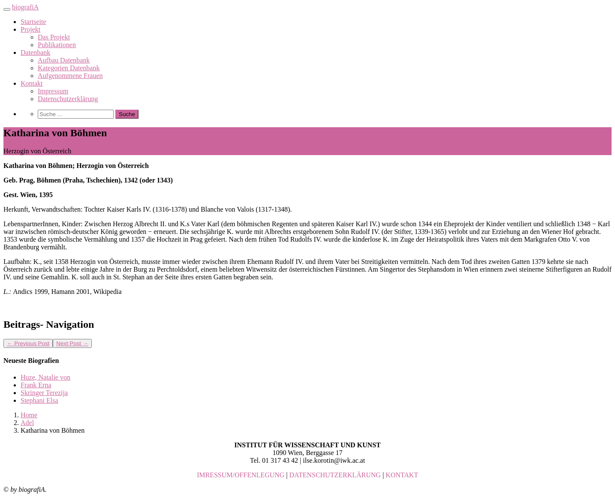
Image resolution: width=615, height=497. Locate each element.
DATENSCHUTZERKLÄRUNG (335, 475)
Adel (27, 422)
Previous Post (28, 343)
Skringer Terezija (44, 392)
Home (29, 415)
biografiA (25, 7)
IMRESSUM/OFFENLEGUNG (240, 475)
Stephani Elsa (39, 400)
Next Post (72, 343)
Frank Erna (36, 385)
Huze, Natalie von (45, 377)
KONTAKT (402, 475)
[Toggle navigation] (6, 9)
